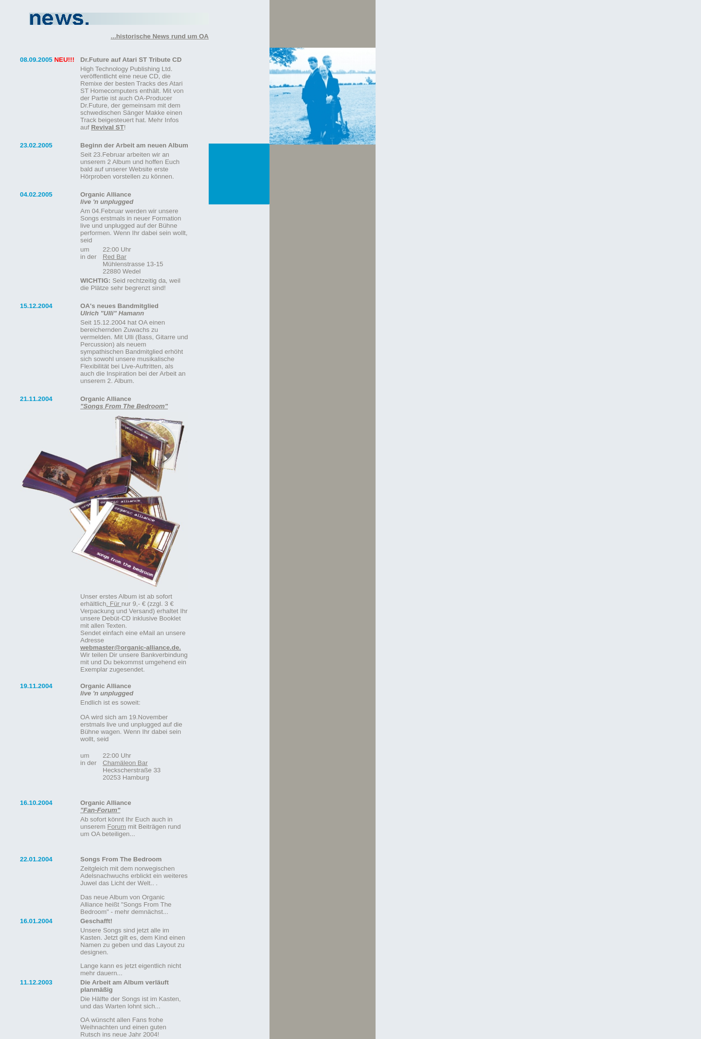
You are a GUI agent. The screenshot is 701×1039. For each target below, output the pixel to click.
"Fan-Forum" (100, 810)
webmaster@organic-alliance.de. (130, 647)
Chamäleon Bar (125, 762)
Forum (117, 826)
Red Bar (114, 256)
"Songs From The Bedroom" (124, 406)
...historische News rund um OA (160, 36)
